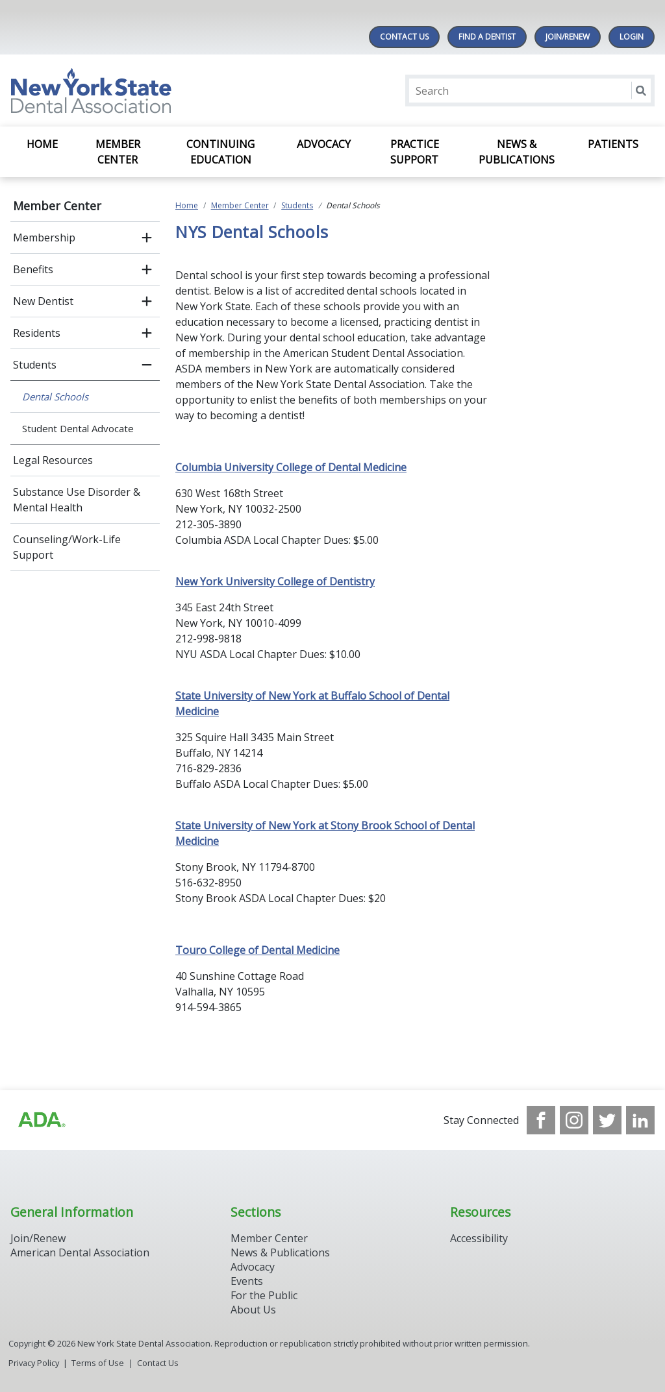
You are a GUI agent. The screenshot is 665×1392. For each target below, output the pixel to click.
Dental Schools (55, 396)
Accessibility (479, 1238)
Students (34, 365)
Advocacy (324, 144)
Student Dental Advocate (78, 428)
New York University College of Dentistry (275, 581)
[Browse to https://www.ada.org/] (40, 1120)
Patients (613, 144)
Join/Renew (568, 36)
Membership (44, 237)
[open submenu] (146, 237)
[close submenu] (146, 364)
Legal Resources (53, 460)
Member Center (117, 152)
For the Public (264, 1295)
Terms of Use (97, 1363)
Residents (36, 333)
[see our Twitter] (607, 1120)
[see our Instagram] (574, 1120)
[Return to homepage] (178, 90)
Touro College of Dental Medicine (257, 950)
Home (42, 144)
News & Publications (517, 152)
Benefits (33, 269)
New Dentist (43, 301)
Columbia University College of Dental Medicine (291, 467)
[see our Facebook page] (541, 1120)
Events (247, 1281)
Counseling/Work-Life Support (67, 547)
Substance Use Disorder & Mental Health (76, 500)
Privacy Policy (33, 1363)
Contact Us (404, 36)
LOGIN (632, 36)
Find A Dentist (487, 36)
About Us (253, 1309)
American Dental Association (79, 1252)
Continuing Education (220, 152)
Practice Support (414, 152)
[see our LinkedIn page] (640, 1120)
